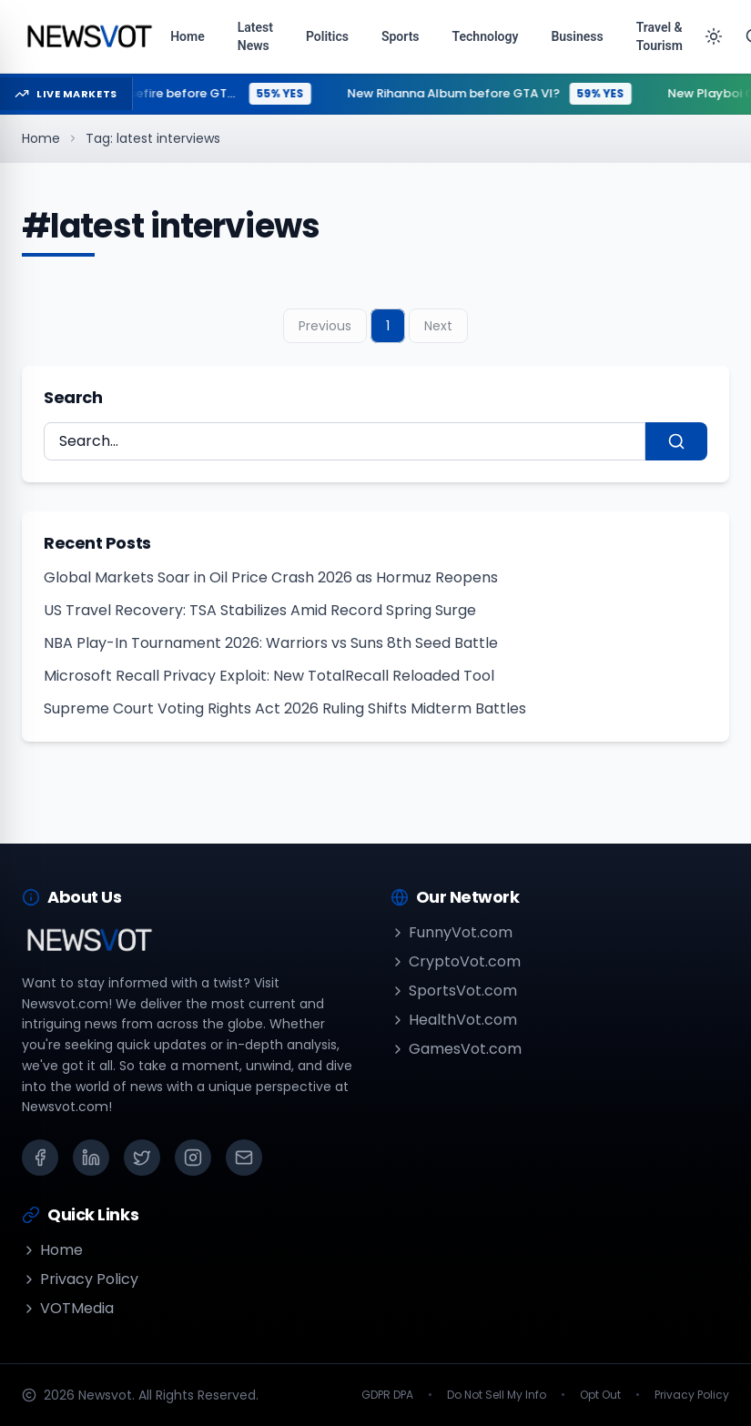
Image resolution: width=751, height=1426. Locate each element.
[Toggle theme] (713, 36)
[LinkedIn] (91, 1157)
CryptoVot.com (456, 961)
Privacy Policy (80, 1279)
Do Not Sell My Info (496, 1395)
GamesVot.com (456, 1048)
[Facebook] (40, 1157)
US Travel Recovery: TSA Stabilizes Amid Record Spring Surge (260, 610)
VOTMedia (68, 1308)
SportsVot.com (454, 990)
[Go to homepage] (89, 36)
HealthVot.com (454, 1019)
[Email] (244, 1157)
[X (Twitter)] (142, 1157)
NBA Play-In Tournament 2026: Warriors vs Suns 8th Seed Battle (271, 642)
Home (41, 138)
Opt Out (600, 1395)
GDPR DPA (387, 1395)
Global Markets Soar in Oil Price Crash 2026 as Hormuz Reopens (271, 577)
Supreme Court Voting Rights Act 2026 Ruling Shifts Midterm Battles (285, 708)
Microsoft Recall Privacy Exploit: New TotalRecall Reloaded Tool (269, 675)
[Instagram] (193, 1157)
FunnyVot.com (452, 932)
